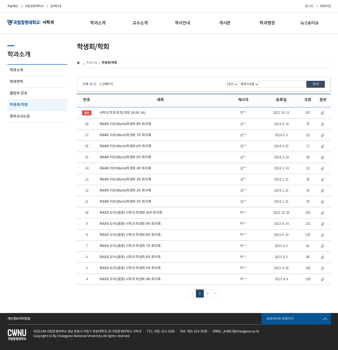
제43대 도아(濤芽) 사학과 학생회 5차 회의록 (130, 268)
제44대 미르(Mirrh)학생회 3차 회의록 (125, 179)
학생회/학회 (19, 105)
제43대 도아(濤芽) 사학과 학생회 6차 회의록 (130, 257)
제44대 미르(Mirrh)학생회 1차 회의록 (125, 202)
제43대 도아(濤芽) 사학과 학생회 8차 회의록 (130, 235)
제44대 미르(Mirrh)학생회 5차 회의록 (125, 157)
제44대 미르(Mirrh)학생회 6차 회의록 (125, 146)
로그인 (309, 6)
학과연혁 (16, 82)
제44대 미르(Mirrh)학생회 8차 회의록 (125, 124)
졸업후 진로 (18, 93)
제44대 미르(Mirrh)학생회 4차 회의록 (125, 168)
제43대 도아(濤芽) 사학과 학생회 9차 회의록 (130, 224)
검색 (315, 84)
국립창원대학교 (34, 6)
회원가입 (325, 6)
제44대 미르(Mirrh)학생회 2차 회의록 (125, 191)
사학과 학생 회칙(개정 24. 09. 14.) (122, 113)
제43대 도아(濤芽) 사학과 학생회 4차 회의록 (130, 279)
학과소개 (16, 70)
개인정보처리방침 (18, 319)
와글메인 (12, 6)
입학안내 (55, 6)
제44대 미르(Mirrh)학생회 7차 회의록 (125, 135)
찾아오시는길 (20, 116)
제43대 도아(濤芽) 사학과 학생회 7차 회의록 (130, 246)
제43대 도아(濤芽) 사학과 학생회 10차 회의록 (130, 213)
